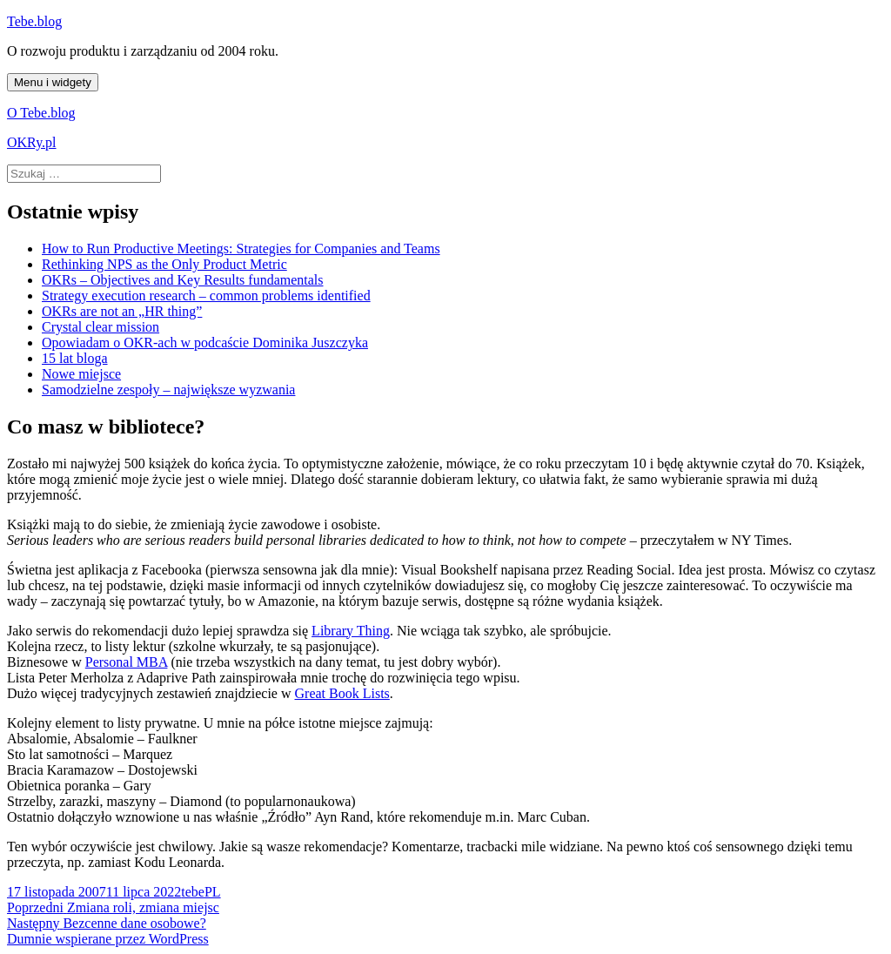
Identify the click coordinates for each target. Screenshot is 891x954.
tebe (192, 891)
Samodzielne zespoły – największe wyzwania (168, 389)
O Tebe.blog (41, 112)
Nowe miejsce (81, 373)
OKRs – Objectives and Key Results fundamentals (183, 279)
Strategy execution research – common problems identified (206, 295)
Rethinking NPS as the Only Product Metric (164, 264)
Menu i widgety (52, 82)
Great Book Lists (342, 693)
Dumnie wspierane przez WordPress (108, 938)
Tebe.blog (34, 21)
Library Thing (351, 630)
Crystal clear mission (100, 326)
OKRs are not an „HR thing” (122, 311)
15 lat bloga (75, 358)
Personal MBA (126, 662)
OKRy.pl (32, 142)
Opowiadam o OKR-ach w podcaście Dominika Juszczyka (205, 342)
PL (212, 891)
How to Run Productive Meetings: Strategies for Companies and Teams (241, 248)
